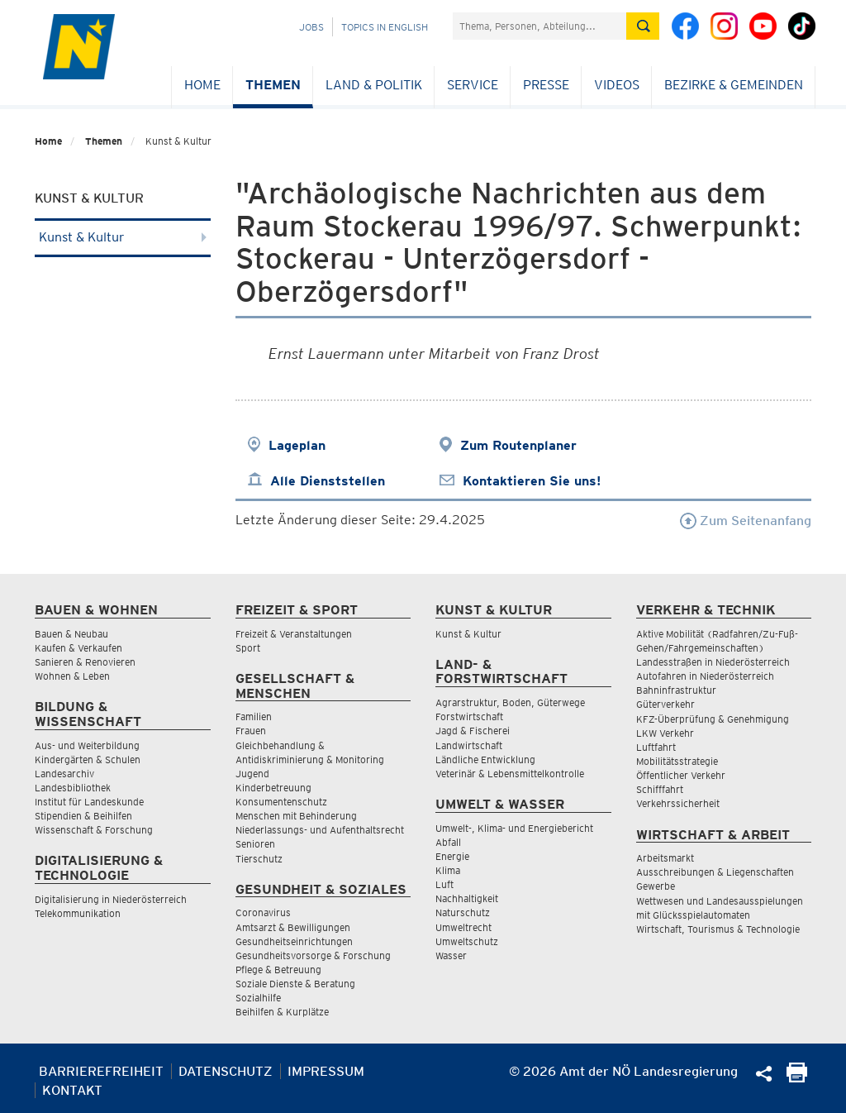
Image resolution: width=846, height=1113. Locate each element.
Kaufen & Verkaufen (78, 648)
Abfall (448, 842)
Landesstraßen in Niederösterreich (713, 662)
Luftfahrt (656, 747)
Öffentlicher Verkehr (680, 775)
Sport (247, 648)
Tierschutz (259, 859)
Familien (253, 716)
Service (472, 85)
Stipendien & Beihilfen (83, 816)
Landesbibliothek (73, 787)
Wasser (451, 955)
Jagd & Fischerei (472, 730)
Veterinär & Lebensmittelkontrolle (509, 773)
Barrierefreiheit (101, 1071)
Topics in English (384, 27)
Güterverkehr (665, 704)
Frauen (250, 730)
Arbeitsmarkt (665, 858)
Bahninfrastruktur (676, 690)
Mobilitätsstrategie (677, 761)
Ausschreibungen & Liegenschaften (715, 872)
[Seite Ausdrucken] (796, 1078)
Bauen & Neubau (71, 634)
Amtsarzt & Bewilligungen (292, 927)
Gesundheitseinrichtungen (294, 941)
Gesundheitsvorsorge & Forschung (313, 955)
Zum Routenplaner (518, 445)
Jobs (311, 27)
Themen (273, 85)
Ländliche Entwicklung (485, 759)
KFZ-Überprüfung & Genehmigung (712, 719)
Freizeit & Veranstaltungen (293, 634)
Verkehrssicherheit (678, 803)
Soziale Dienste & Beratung (295, 983)
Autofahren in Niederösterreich (705, 676)
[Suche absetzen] (642, 26)
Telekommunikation (78, 913)
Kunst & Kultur (123, 237)
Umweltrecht (463, 927)
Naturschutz (462, 912)
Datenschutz (225, 1071)
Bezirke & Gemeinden (733, 85)
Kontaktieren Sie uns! (532, 481)
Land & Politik (374, 85)
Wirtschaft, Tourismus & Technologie (718, 929)
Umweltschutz (466, 941)
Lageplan (297, 445)
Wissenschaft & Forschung (94, 830)
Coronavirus (263, 912)
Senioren (255, 844)
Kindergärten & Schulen (87, 759)
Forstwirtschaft (469, 716)
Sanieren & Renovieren (85, 662)
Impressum (326, 1071)
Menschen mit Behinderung (296, 816)
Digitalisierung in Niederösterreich (111, 899)
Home (202, 85)
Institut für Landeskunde (89, 801)
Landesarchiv (64, 773)
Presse (546, 85)
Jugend (252, 773)
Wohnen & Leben (72, 676)
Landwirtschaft (468, 745)
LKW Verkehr (665, 733)
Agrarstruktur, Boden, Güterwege (510, 702)
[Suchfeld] (539, 26)
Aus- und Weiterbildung (87, 745)
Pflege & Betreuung (278, 969)
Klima (447, 870)
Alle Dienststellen (327, 481)
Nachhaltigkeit (466, 898)
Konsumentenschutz (281, 801)
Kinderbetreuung (273, 787)
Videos (616, 85)
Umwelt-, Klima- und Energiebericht (514, 828)
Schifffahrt (659, 789)
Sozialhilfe (258, 997)
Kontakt (72, 1090)
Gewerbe (655, 886)
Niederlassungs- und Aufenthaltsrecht (319, 830)
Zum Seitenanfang (745, 520)
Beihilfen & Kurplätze (282, 1012)
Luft (444, 884)
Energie (452, 856)
